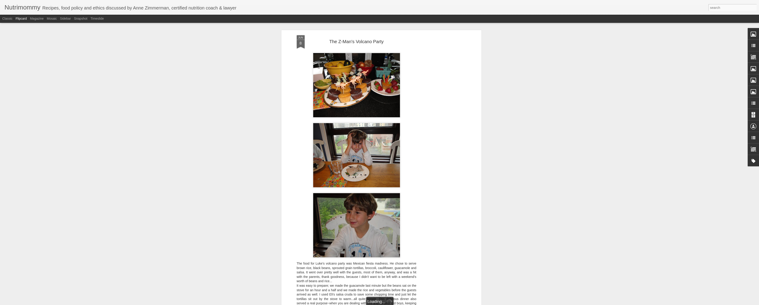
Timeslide (97, 18)
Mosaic (52, 18)
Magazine (37, 18)
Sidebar (65, 18)
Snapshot (80, 18)
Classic (7, 18)
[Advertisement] (441, 106)
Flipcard (21, 18)
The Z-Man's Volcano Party (356, 41)
